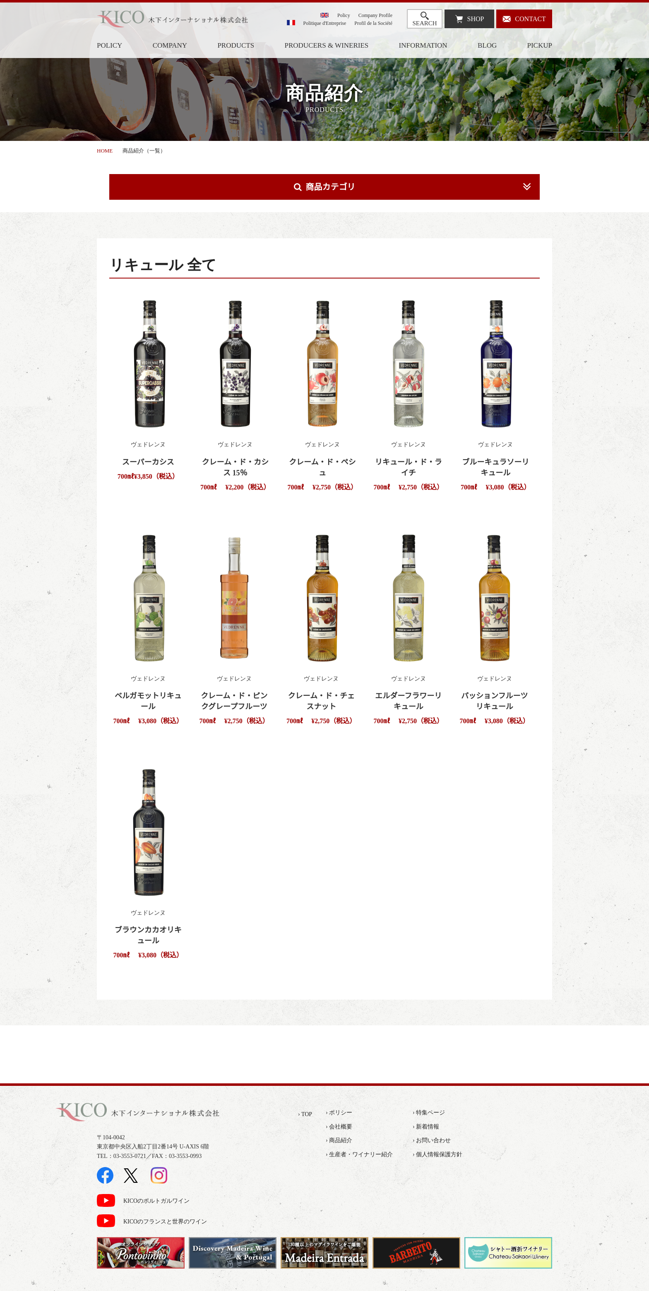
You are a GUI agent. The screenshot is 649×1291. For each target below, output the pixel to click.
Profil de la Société (373, 23)
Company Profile (375, 15)
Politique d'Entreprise (324, 23)
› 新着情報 (426, 1127)
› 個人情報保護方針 (437, 1154)
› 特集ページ (429, 1112)
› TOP (305, 1114)
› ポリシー (339, 1112)
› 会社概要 (339, 1127)
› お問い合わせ (432, 1140)
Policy (343, 15)
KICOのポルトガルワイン (156, 1201)
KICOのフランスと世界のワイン (165, 1221)
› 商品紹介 (339, 1140)
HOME (105, 151)
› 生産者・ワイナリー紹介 (359, 1154)
